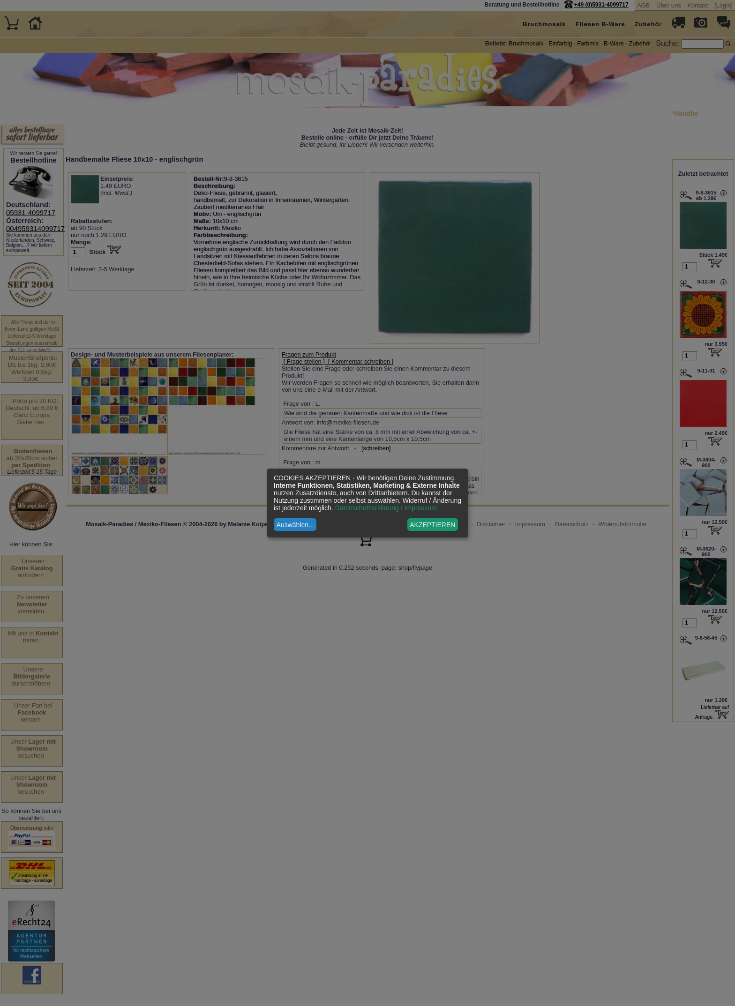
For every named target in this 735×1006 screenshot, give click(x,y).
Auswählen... (295, 525)
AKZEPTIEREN (432, 525)
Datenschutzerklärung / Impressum (386, 508)
